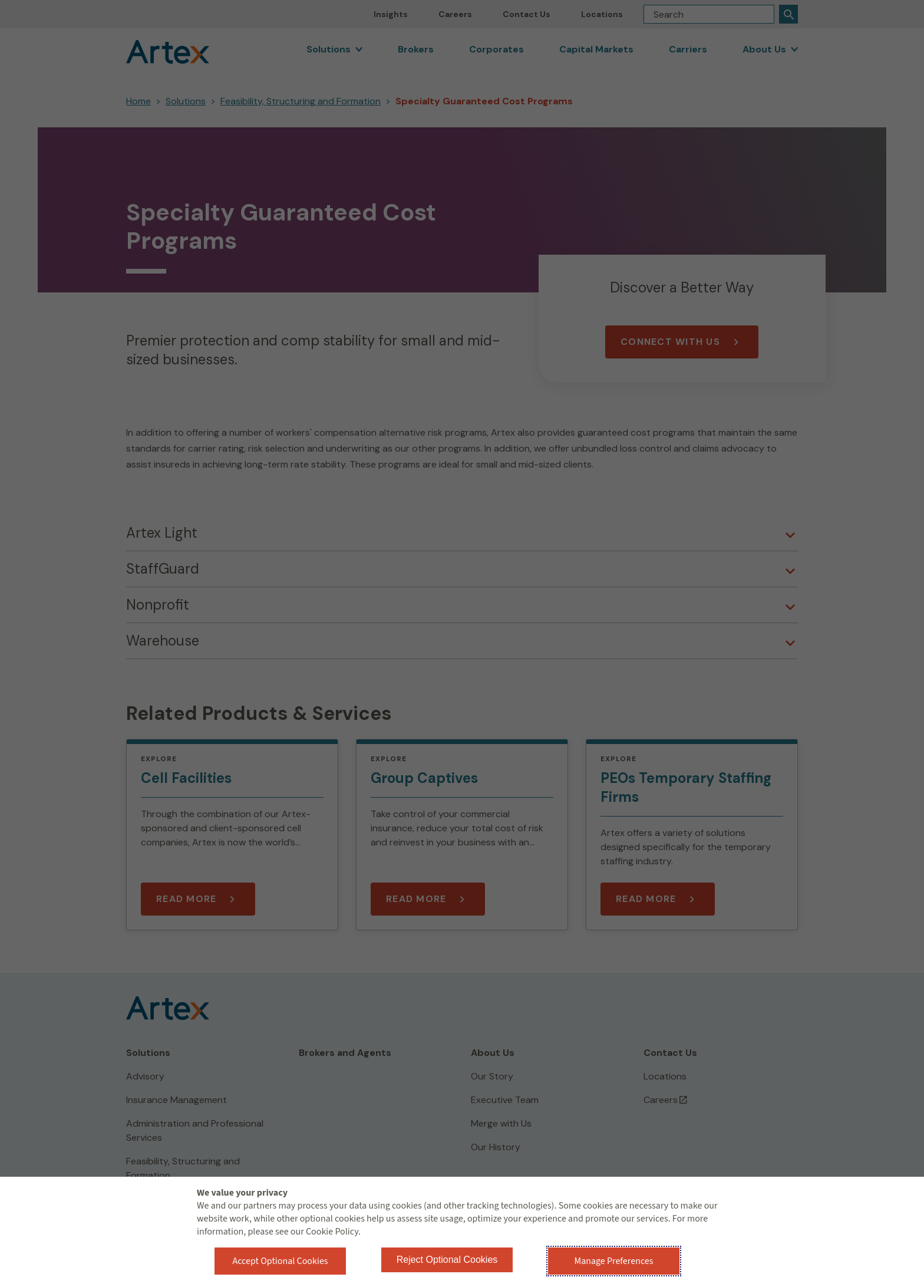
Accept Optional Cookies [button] (280, 1261)
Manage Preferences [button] (614, 1261)
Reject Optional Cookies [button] (447, 1260)
